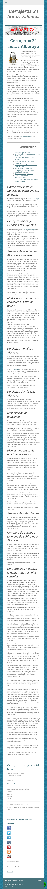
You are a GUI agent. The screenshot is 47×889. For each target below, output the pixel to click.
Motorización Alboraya (21, 172)
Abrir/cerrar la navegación (23, 2)
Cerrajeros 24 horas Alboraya (23, 152)
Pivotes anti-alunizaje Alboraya (24, 174)
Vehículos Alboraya (20, 177)
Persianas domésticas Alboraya (24, 170)
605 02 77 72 (11, 783)
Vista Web (39, 880)
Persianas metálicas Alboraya (24, 168)
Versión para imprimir (12, 880)
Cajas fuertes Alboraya (21, 175)
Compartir (10, 870)
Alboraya (36, 199)
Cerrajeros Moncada (29, 229)
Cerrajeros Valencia (26, 136)
